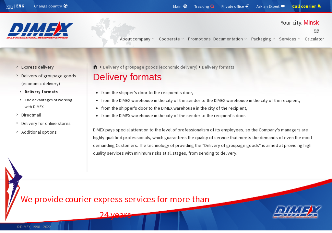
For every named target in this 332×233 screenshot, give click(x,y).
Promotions (199, 39)
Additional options (39, 132)
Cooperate (172, 39)
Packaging (264, 39)
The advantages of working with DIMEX (48, 103)
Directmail (31, 115)
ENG (20, 6)
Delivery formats (218, 67)
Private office (235, 6)
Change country (51, 6)
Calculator (314, 39)
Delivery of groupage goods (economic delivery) (150, 67)
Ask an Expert (271, 6)
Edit (316, 30)
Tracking (204, 6)
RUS (9, 6)
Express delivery (37, 67)
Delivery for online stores (46, 123)
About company (138, 39)
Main (180, 6)
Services (290, 39)
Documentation (231, 39)
